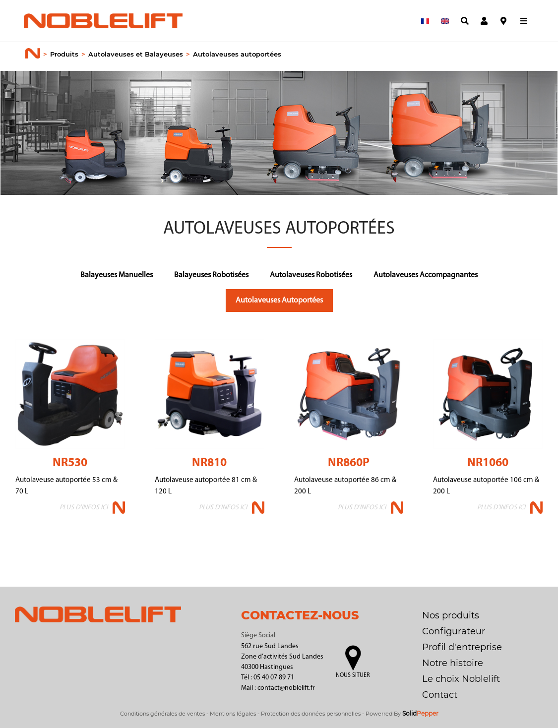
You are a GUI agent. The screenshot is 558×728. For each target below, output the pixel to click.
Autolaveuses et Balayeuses (135, 54)
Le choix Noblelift (461, 678)
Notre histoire (452, 663)
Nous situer (353, 675)
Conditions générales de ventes (162, 713)
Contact (439, 694)
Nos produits (450, 615)
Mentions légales (233, 713)
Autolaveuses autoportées (237, 54)
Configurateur (453, 631)
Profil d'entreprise (462, 647)
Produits (64, 54)
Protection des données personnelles (311, 713)
